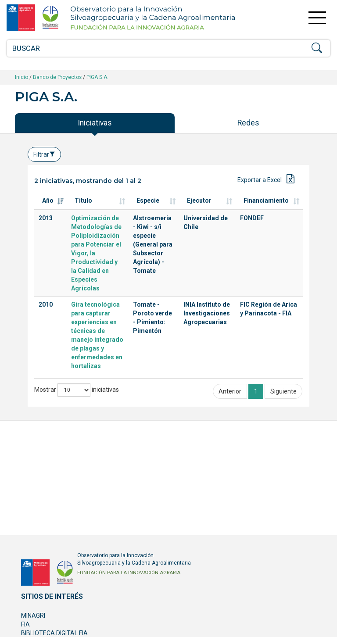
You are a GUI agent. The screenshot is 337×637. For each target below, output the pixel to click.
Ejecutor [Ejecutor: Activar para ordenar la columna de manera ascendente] (199, 200)
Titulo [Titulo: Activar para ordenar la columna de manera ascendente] (83, 200)
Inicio (21, 77)
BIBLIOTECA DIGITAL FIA (54, 633)
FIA (25, 624)
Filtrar (44, 154)
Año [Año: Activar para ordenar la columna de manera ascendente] (48, 200)
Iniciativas (95, 122)
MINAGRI (33, 615)
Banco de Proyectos (57, 77)
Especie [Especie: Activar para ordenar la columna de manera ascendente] (147, 200)
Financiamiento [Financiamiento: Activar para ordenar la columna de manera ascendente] (266, 200)
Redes (248, 122)
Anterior (230, 391)
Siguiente (283, 391)
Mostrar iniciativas (76, 390)
